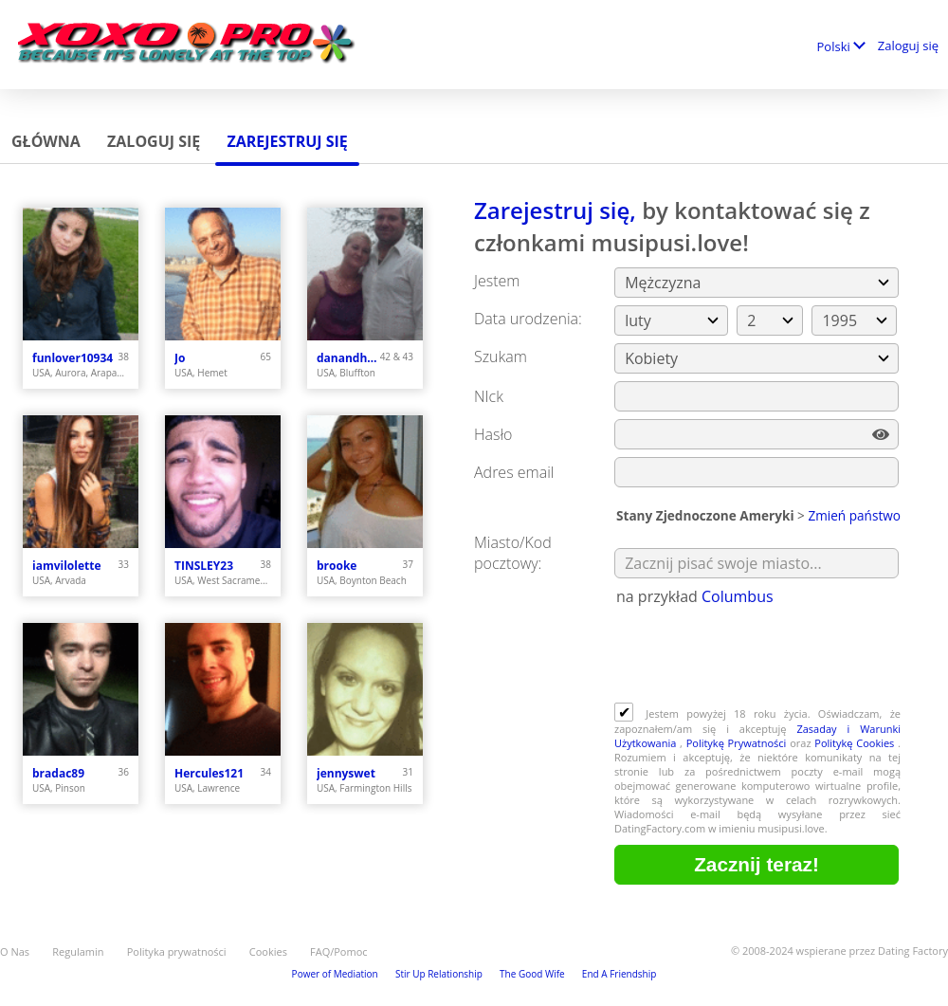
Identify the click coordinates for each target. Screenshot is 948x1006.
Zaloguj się (908, 45)
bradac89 (58, 773)
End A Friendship (619, 973)
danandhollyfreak (348, 358)
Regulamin (77, 951)
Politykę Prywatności (736, 743)
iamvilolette (66, 566)
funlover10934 (72, 358)
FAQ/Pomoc (339, 951)
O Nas (14, 951)
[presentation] (758, 656)
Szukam (500, 356)
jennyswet (346, 773)
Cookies (268, 951)
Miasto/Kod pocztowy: (513, 553)
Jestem (497, 280)
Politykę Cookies (856, 743)
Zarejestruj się (287, 141)
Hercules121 (209, 773)
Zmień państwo (854, 515)
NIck (488, 396)
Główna (46, 141)
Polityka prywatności (177, 951)
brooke (336, 566)
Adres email (514, 472)
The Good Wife (532, 973)
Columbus (738, 596)
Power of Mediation (335, 973)
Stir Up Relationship (439, 973)
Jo (179, 358)
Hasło (493, 434)
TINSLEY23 (203, 566)
